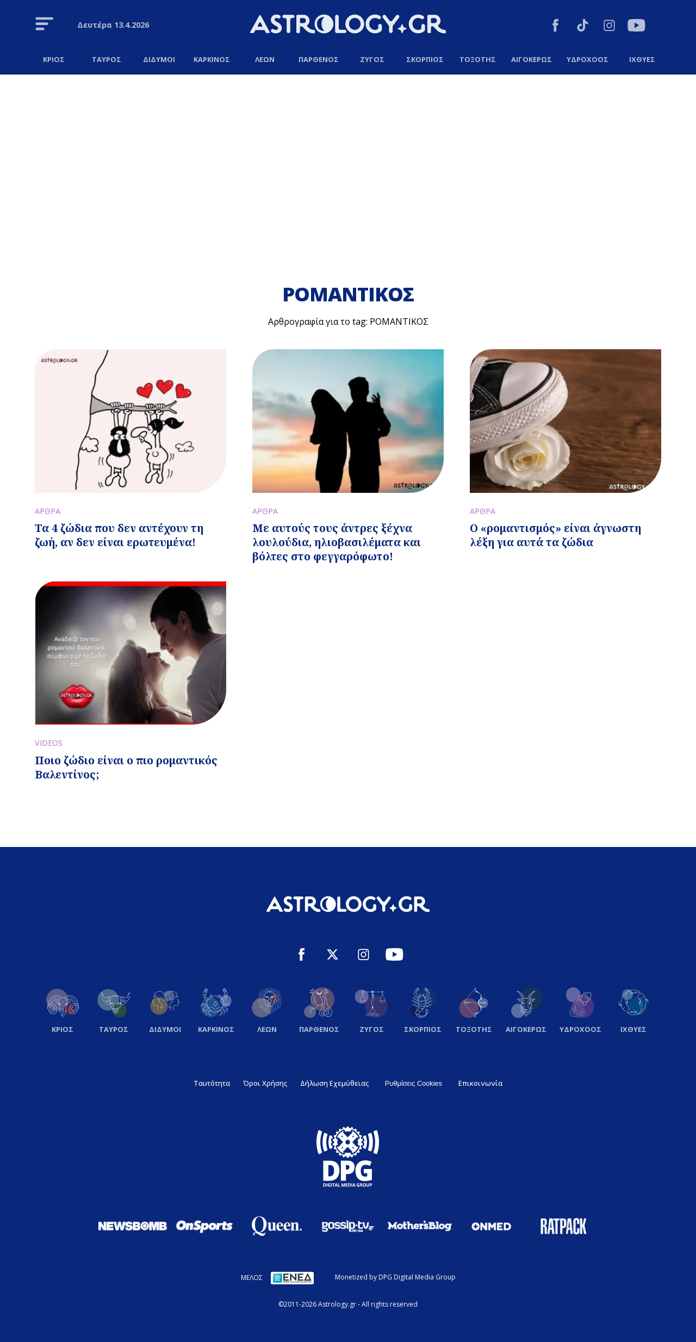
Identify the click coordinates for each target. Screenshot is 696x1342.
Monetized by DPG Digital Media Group (395, 1277)
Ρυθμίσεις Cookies (413, 1083)
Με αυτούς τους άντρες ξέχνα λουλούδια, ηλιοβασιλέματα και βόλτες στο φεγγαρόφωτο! (336, 542)
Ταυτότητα (212, 1083)
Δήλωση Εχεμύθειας (334, 1083)
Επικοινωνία (480, 1083)
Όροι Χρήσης (265, 1083)
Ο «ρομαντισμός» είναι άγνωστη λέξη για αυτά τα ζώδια (555, 535)
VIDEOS (49, 743)
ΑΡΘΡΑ (47, 511)
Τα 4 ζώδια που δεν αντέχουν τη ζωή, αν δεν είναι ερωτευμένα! (119, 535)
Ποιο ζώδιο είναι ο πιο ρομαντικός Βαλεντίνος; (126, 767)
